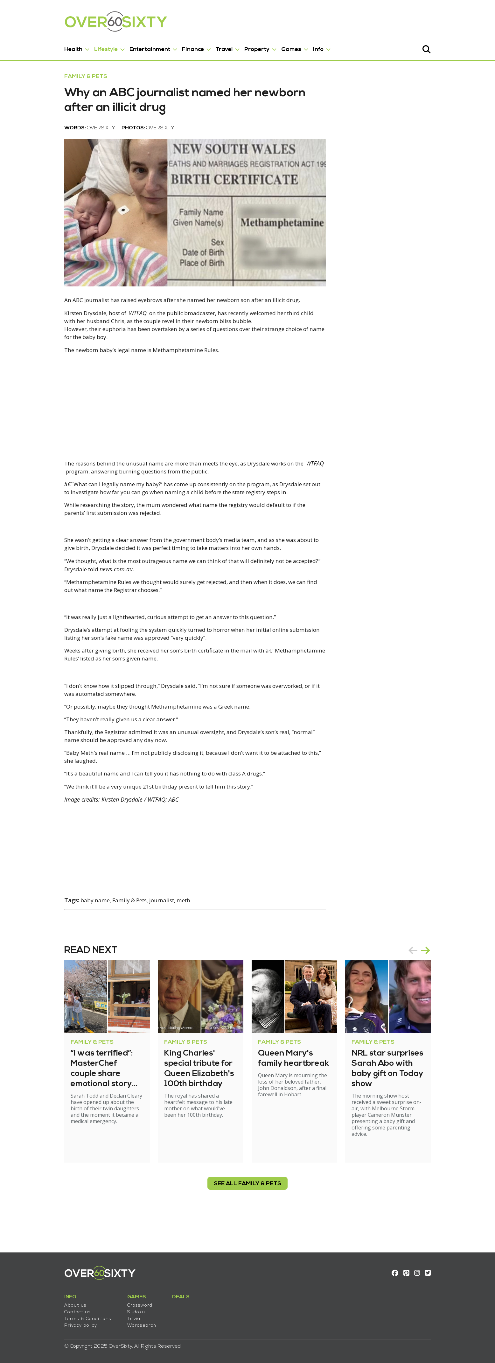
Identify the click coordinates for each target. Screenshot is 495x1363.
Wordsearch (121, 1322)
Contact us (57, 1309)
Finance (173, 47)
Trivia (113, 1316)
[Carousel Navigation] (439, 985)
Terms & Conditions (67, 1316)
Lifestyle (85, 47)
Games (271, 47)
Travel (203, 47)
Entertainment (129, 47)
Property (236, 47)
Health (53, 47)
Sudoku (116, 1309)
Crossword (119, 1302)
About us (55, 1302)
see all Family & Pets (247, 1212)
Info (298, 47)
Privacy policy (60, 1322)
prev (433, 985)
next (446, 985)
